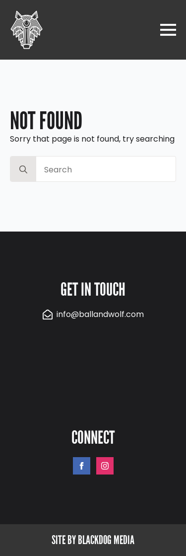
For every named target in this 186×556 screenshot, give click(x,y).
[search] (23, 169)
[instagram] (105, 466)
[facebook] (81, 466)
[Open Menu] (168, 30)
